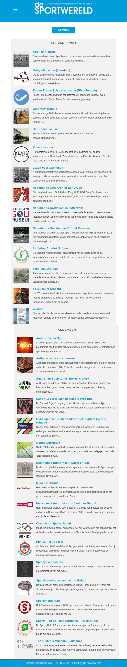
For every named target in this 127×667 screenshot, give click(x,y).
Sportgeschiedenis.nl (51, 562)
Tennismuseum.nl (45, 268)
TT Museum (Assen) (47, 288)
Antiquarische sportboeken (55, 358)
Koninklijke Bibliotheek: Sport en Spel (63, 462)
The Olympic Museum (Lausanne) (60, 641)
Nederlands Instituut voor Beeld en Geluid (66, 503)
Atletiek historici (44, 51)
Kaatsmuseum (43, 147)
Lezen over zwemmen (48, 167)
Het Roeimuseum (45, 129)
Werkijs (38, 309)
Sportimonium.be (48, 600)
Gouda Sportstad (48, 442)
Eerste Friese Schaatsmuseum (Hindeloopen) (65, 90)
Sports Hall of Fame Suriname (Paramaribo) (67, 621)
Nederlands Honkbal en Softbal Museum (61, 228)
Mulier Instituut (47, 483)
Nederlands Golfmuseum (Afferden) (58, 208)
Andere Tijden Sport (50, 338)
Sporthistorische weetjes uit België (61, 580)
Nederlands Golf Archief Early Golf (57, 187)
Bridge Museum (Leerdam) (51, 70)
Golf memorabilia (45, 108)
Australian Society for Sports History (62, 378)
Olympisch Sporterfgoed (53, 523)
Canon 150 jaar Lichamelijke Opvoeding (64, 398)
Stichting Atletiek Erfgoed (51, 248)
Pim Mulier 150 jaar (50, 541)
